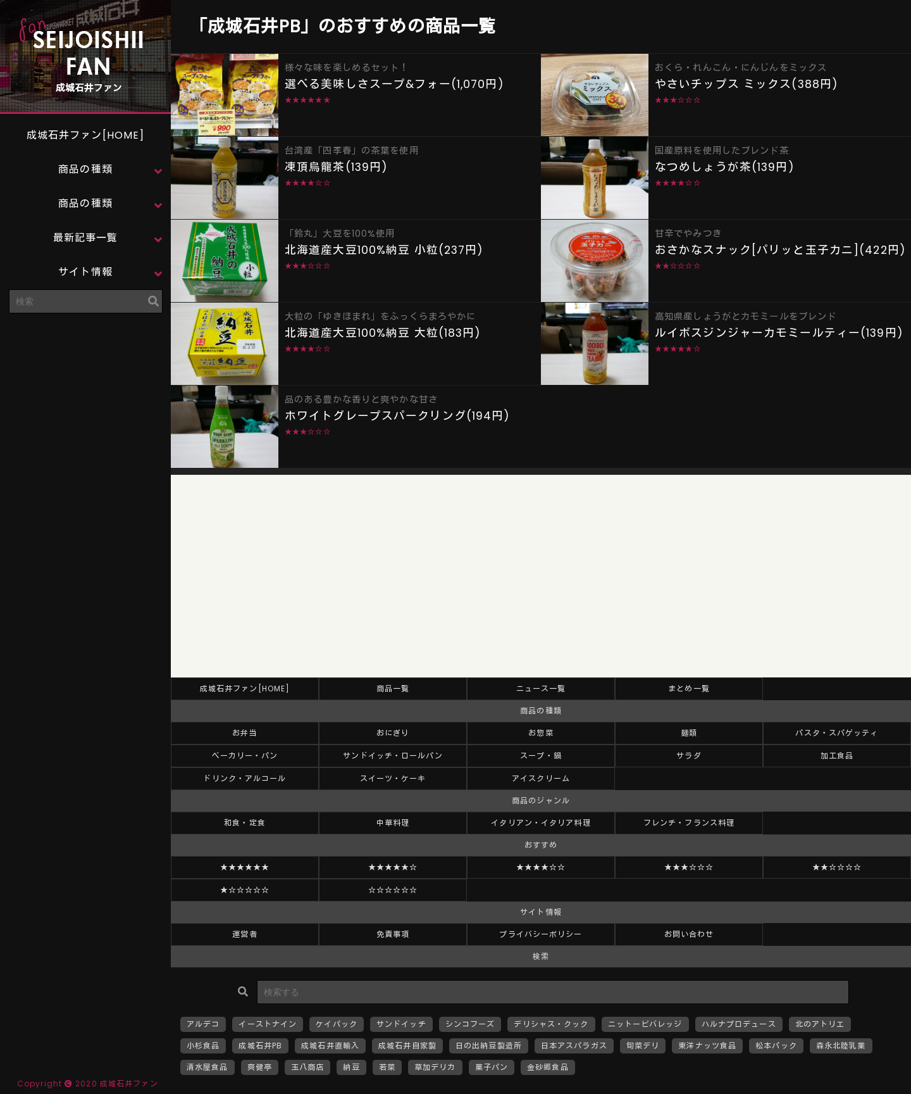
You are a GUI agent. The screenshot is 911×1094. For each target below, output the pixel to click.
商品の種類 (85, 169)
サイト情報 (85, 272)
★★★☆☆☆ (689, 867)
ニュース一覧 (541, 688)
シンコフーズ (470, 1024)
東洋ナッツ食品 (707, 1045)
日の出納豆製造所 (489, 1045)
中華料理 (392, 822)
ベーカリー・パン (245, 755)
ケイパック (336, 1024)
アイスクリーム (541, 778)
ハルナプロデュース (739, 1024)
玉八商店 (307, 1067)
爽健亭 (259, 1067)
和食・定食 (245, 822)
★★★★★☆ (393, 867)
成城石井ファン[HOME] (86, 135)
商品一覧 (392, 688)
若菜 (387, 1067)
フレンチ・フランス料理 (688, 822)
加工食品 (837, 755)
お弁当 (244, 732)
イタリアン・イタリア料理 (540, 822)
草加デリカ (435, 1067)
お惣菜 (540, 732)
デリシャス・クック (551, 1024)
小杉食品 (203, 1045)
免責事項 (392, 934)
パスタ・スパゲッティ (836, 732)
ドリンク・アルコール (244, 778)
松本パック (776, 1045)
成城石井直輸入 (330, 1045)
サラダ (688, 755)
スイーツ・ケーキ (393, 778)
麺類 (689, 732)
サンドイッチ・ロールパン (392, 755)
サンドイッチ (401, 1024)
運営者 (244, 934)
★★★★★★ (245, 867)
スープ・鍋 (541, 755)
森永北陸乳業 (841, 1045)
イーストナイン (268, 1024)
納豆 (351, 1067)
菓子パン (491, 1067)
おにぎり (392, 732)
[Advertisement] (85, 402)
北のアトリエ (820, 1024)
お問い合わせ (689, 934)
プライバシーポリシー (540, 934)
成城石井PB (260, 1045)
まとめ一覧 (689, 688)
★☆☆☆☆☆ (245, 889)
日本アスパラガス (574, 1045)
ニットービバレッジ (645, 1024)
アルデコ (203, 1024)
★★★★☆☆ (541, 867)
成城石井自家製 (407, 1045)
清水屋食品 (207, 1067)
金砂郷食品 (548, 1067)
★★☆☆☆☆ (837, 867)
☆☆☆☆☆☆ (393, 889)
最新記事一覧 (85, 237)
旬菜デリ (642, 1045)
